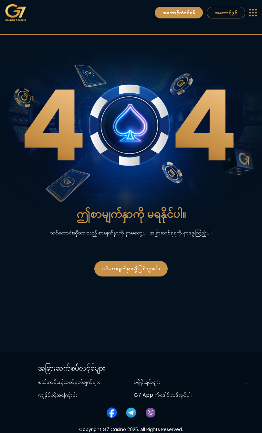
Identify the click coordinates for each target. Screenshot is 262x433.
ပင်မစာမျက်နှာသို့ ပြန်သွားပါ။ (131, 268)
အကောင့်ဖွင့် (226, 12)
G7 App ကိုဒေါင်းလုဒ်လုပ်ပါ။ (163, 395)
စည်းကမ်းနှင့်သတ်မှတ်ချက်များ (69, 382)
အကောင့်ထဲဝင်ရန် (178, 12)
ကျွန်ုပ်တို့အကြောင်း (57, 395)
